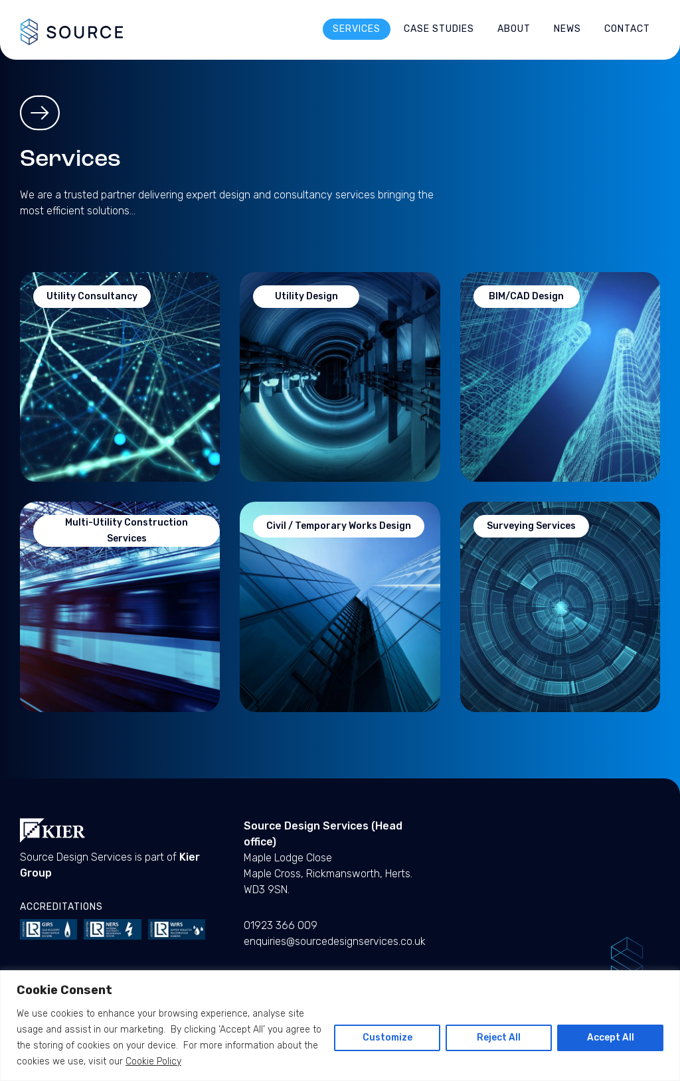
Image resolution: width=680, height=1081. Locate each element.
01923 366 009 (280, 925)
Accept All (610, 1037)
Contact (627, 29)
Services (357, 29)
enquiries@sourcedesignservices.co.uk (335, 941)
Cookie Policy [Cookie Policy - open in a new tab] (153, 1061)
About (514, 29)
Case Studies (439, 29)
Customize (387, 1037)
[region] (340, 1025)
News (567, 29)
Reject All (499, 1037)
